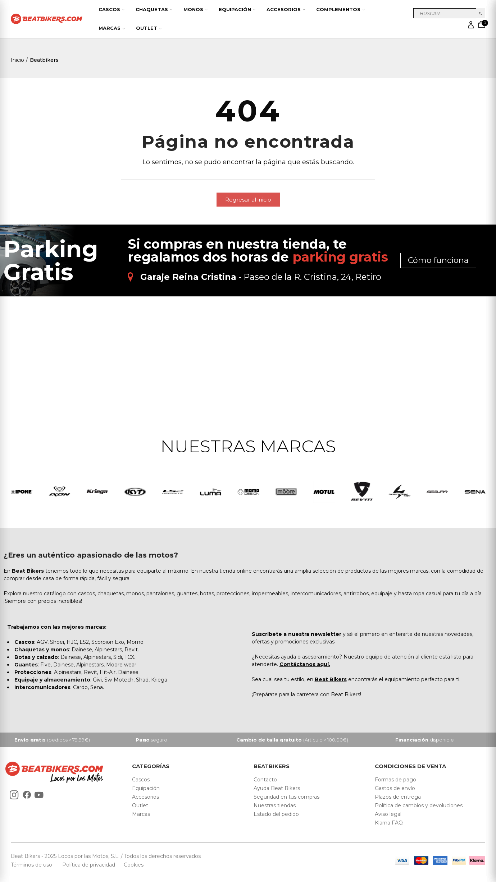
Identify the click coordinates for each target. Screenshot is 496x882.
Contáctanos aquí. (304, 664)
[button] (248, 200)
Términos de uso (32, 865)
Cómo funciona (438, 260)
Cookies (131, 865)
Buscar (480, 13)
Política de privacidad (89, 865)
